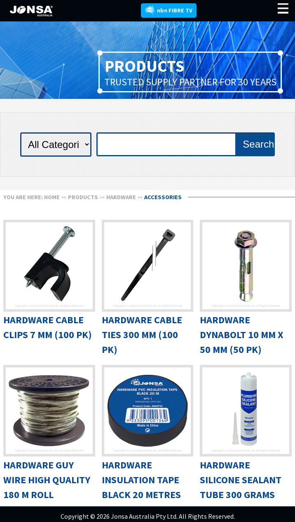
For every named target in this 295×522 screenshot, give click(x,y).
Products (83, 197)
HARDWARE (121, 197)
